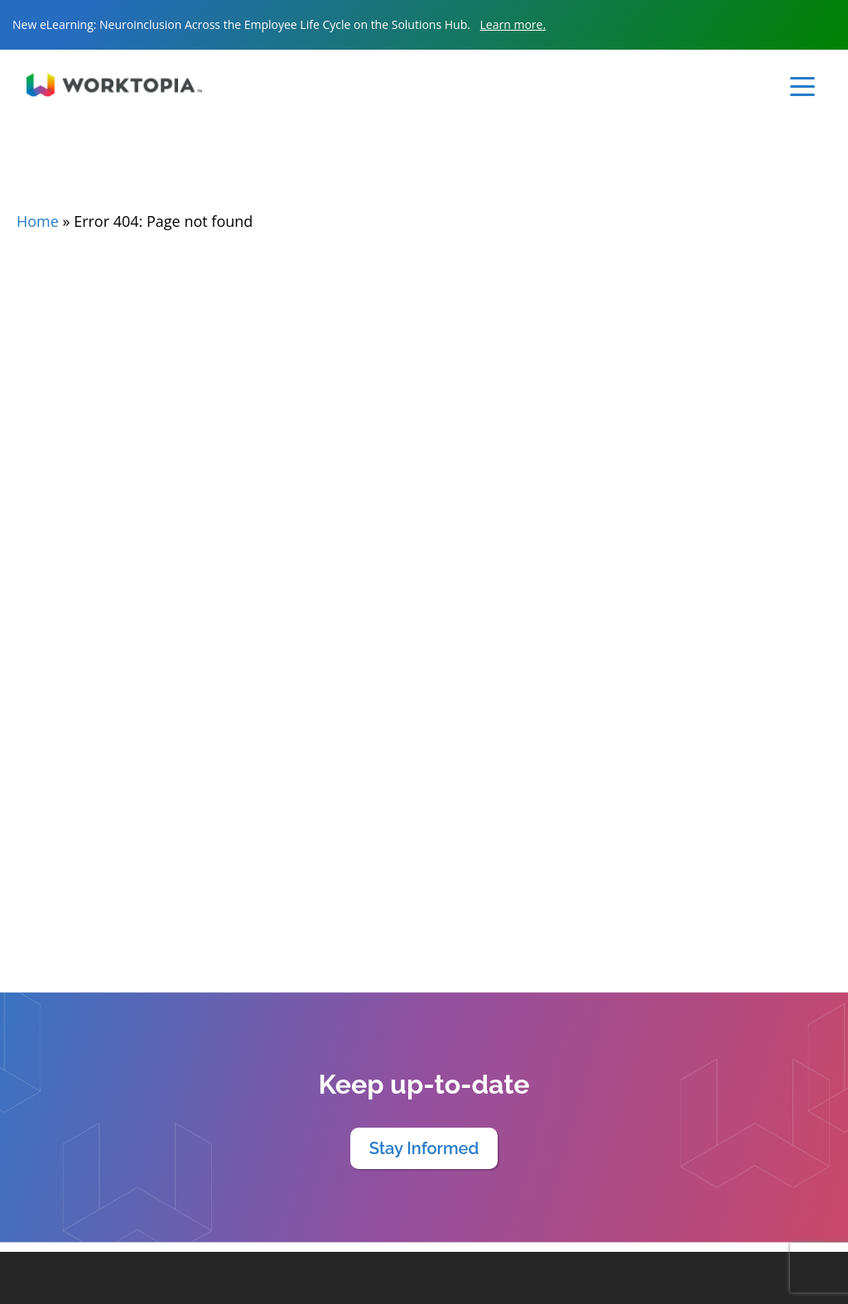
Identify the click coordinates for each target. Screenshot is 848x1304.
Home (38, 221)
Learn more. (513, 24)
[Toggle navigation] (802, 87)
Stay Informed (424, 1148)
